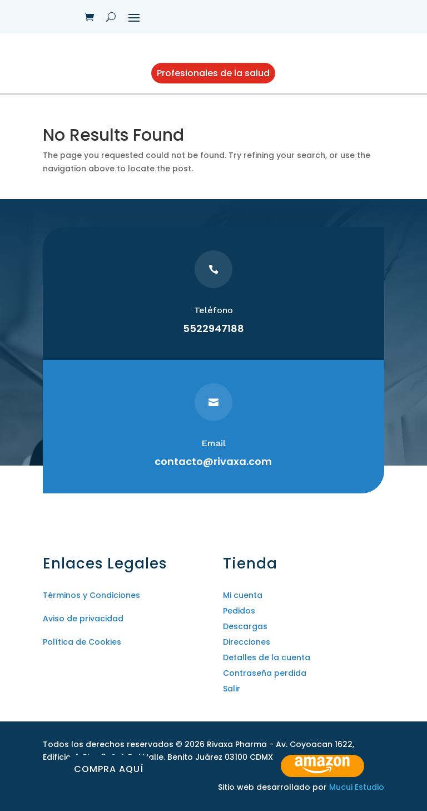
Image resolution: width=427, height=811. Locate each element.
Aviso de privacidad (83, 618)
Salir (231, 688)
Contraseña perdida (264, 673)
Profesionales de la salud (213, 73)
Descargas (245, 626)
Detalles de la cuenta (266, 657)
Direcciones (246, 641)
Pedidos (239, 610)
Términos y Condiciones (91, 595)
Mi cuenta (242, 595)
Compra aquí (108, 769)
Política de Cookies (82, 641)
